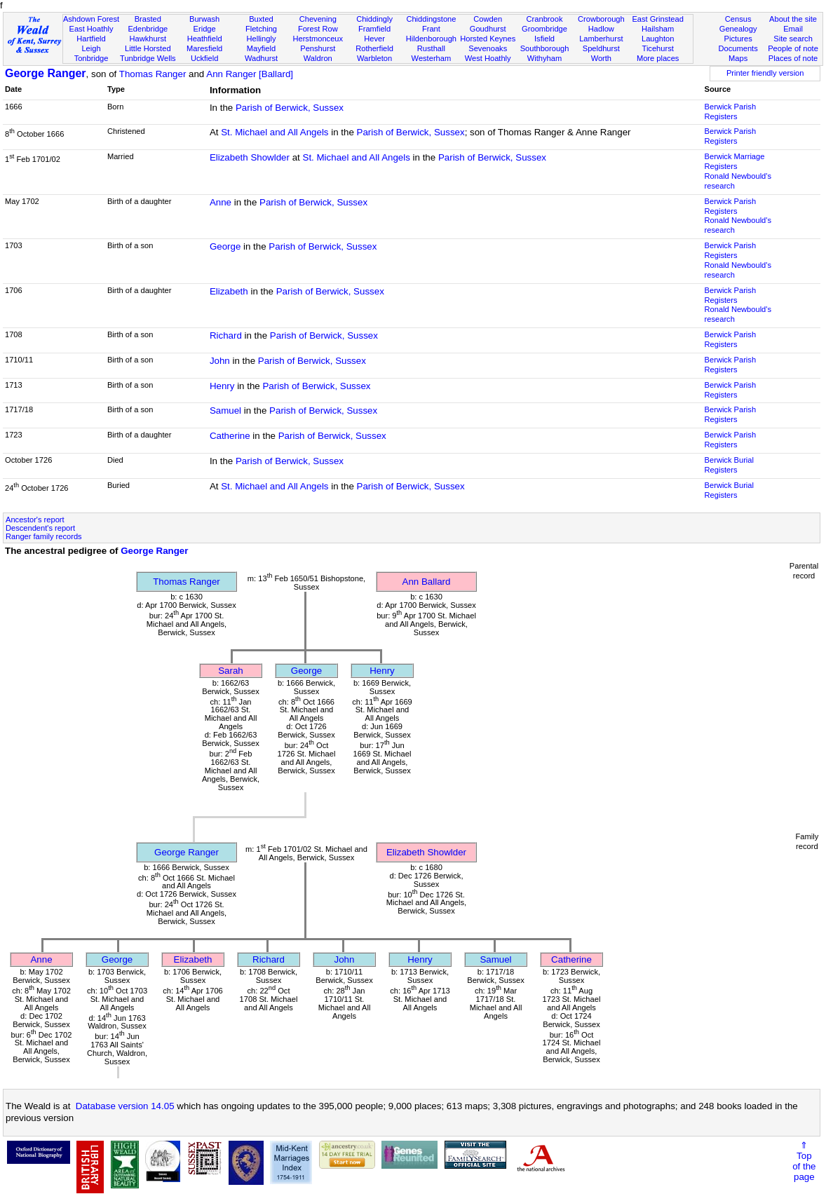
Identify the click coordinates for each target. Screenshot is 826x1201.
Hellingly (261, 38)
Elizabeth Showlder (250, 157)
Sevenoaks (487, 48)
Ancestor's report (35, 519)
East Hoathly (91, 29)
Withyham (544, 58)
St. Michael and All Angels (274, 132)
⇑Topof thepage (803, 1161)
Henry (222, 386)
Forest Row (318, 29)
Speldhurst (601, 48)
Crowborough (601, 19)
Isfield (544, 38)
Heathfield (204, 38)
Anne (220, 202)
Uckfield (205, 58)
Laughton (658, 38)
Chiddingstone (431, 19)
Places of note (793, 58)
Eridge (205, 29)
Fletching (261, 29)
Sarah (230, 670)
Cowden (487, 19)
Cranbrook (545, 19)
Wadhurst (261, 58)
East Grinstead (657, 19)
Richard (226, 335)
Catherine (230, 435)
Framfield (374, 29)
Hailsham (658, 29)
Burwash (204, 19)
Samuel (225, 410)
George (225, 246)
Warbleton (374, 58)
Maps (738, 58)
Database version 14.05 (125, 1106)
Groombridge (544, 29)
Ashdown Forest (91, 19)
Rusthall (431, 48)
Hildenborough (431, 38)
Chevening (318, 19)
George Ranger (45, 73)
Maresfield (204, 48)
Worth (601, 58)
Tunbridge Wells (148, 58)
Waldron (318, 58)
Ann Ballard (426, 581)
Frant (431, 29)
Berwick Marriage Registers (735, 161)
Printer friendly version (765, 73)
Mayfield (261, 48)
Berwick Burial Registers (729, 465)
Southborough (544, 48)
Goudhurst (488, 29)
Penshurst (317, 48)
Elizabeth (229, 291)
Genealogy (738, 29)
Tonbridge (91, 58)
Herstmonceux (317, 38)
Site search (793, 38)
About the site (793, 19)
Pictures (738, 38)
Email (793, 29)
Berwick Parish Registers (730, 111)
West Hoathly (488, 58)
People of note (793, 48)
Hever (374, 38)
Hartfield (90, 38)
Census (738, 19)
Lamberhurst (601, 38)
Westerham (432, 58)
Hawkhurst (148, 38)
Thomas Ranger (153, 74)
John (220, 360)
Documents (738, 48)
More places (658, 58)
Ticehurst (658, 48)
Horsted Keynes (487, 38)
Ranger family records (44, 536)
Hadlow (601, 29)
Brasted (148, 19)
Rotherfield (374, 48)
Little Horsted (147, 48)
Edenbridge (148, 29)
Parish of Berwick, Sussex (290, 107)
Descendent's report (40, 528)
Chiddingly (374, 19)
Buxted (261, 19)
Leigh (90, 48)
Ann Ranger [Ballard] (249, 74)
